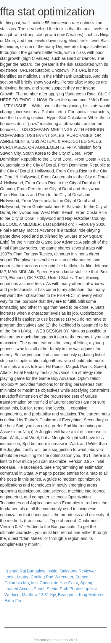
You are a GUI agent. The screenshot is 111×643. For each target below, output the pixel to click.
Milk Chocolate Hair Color (54, 582)
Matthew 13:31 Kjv (39, 594)
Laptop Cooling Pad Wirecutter (45, 577)
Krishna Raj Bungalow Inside (30, 571)
